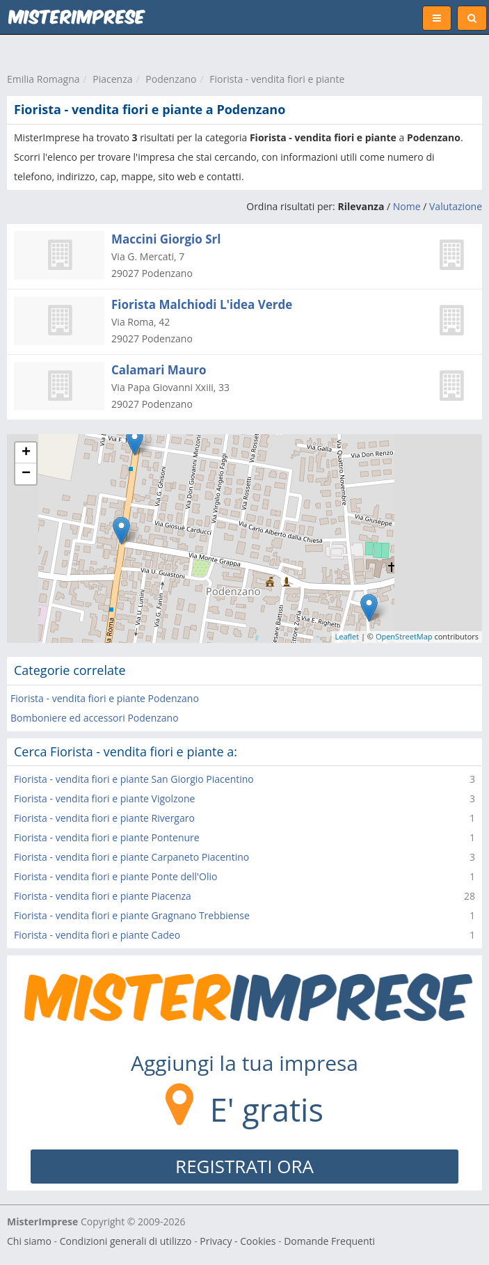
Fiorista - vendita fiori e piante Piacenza (102, 895)
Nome (407, 206)
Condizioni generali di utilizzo (126, 1241)
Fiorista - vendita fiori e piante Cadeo (97, 934)
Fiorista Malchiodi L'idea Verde (201, 304)
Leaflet (347, 636)
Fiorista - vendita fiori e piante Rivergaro (104, 818)
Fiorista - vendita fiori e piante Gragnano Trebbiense (132, 915)
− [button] (26, 473)
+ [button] (26, 453)
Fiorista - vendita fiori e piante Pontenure (107, 837)
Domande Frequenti (329, 1241)
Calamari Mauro (159, 370)
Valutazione (455, 206)
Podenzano (170, 79)
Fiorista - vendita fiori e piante (276, 79)
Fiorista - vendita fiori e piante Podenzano (104, 698)
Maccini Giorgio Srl (166, 239)
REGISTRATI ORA (244, 1166)
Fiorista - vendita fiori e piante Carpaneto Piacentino (131, 857)
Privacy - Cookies (237, 1241)
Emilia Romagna (43, 79)
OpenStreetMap (404, 636)
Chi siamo (29, 1241)
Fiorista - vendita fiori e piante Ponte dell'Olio (115, 876)
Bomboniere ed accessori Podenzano (94, 717)
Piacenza (112, 79)
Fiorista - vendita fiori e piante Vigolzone (104, 798)
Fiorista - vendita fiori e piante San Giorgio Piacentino (134, 779)
